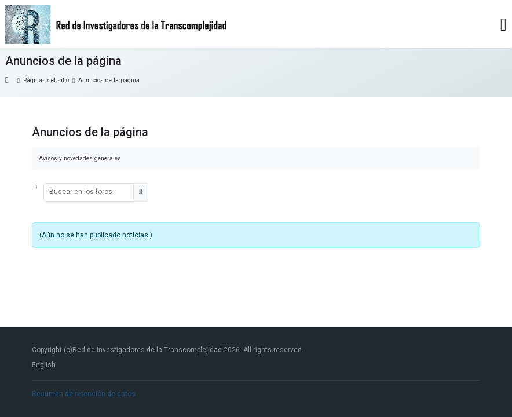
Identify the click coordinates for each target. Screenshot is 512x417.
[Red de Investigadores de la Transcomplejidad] (116, 24)
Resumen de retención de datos (84, 394)
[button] (37, 192)
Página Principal (11, 80)
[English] (44, 365)
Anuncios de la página (109, 80)
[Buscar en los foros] (88, 192)
